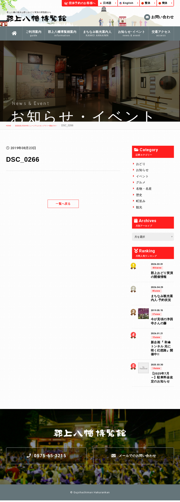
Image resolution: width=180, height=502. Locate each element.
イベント (142, 176)
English (126, 2)
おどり (141, 164)
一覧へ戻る (63, 203)
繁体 (145, 2)
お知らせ (142, 170)
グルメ (141, 182)
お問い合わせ (159, 17)
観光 (139, 207)
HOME (9, 125)
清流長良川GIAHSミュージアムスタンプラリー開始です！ (49, 125)
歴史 (139, 195)
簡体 (163, 2)
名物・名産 (144, 188)
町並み (141, 201)
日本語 (105, 2)
